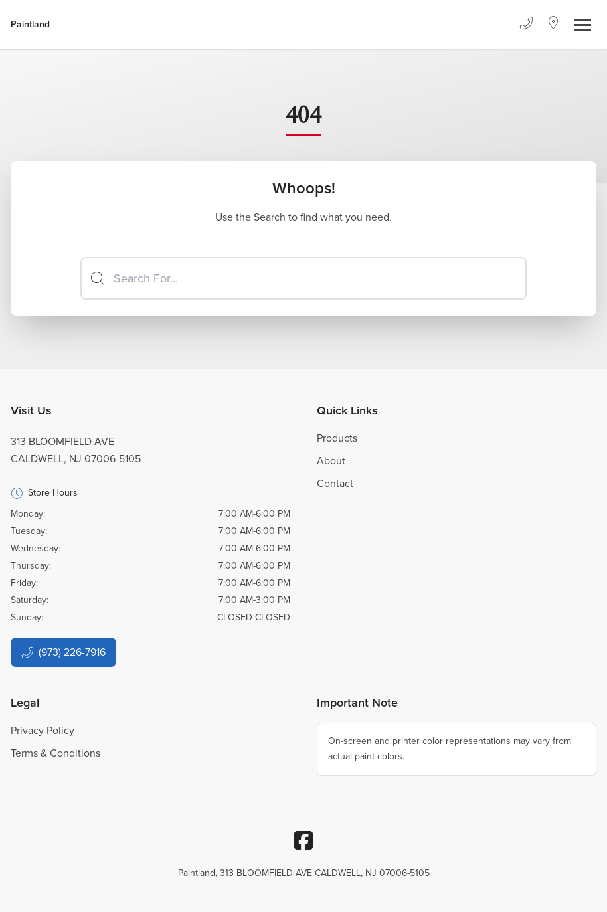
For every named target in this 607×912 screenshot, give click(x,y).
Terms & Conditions (55, 753)
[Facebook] (303, 840)
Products (337, 438)
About (331, 460)
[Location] (553, 25)
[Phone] (526, 25)
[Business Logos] (30, 24)
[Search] (303, 278)
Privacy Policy (42, 730)
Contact (335, 483)
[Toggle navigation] (582, 25)
